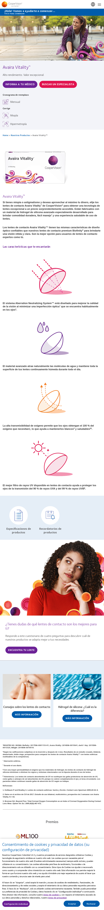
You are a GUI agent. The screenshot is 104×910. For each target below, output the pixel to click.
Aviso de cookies (51, 896)
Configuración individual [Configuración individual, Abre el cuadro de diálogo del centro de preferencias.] (16, 905)
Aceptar (72, 905)
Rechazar (91, 905)
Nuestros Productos (20, 135)
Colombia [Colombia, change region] (93, 4)
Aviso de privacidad (57, 899)
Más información (26, 714)
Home (5, 135)
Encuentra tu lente (21, 650)
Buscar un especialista (58, 84)
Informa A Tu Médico (20, 84)
